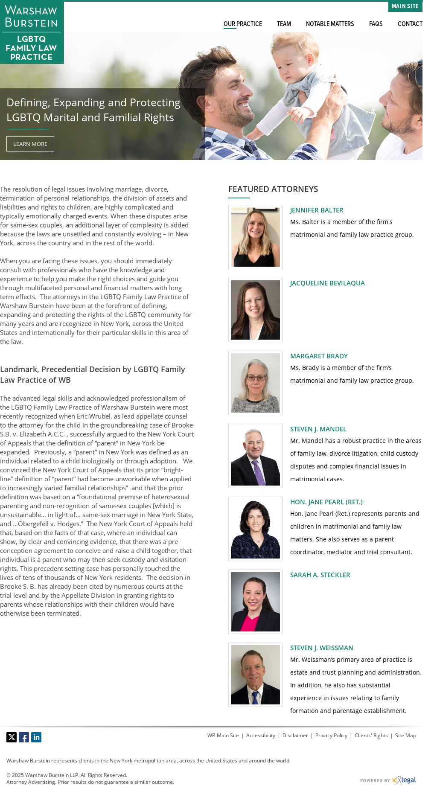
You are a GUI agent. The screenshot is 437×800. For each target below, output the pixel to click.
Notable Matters (330, 24)
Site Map (405, 735)
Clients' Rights (371, 735)
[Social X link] (11, 737)
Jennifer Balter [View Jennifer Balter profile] (317, 210)
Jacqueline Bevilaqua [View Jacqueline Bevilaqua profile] (327, 283)
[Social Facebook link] (24, 737)
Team (284, 24)
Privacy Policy (331, 735)
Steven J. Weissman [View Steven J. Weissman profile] (321, 647)
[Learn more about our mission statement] (30, 143)
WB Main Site (223, 735)
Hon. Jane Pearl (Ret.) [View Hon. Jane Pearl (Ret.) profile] (326, 501)
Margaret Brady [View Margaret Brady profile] (319, 356)
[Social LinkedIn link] (36, 737)
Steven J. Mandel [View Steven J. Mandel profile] (318, 429)
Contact (410, 24)
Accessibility (260, 735)
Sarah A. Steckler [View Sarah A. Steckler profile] (320, 574)
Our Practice (243, 24)
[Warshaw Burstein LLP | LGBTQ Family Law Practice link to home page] (32, 32)
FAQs (376, 24)
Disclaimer (295, 735)
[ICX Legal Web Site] (388, 780)
